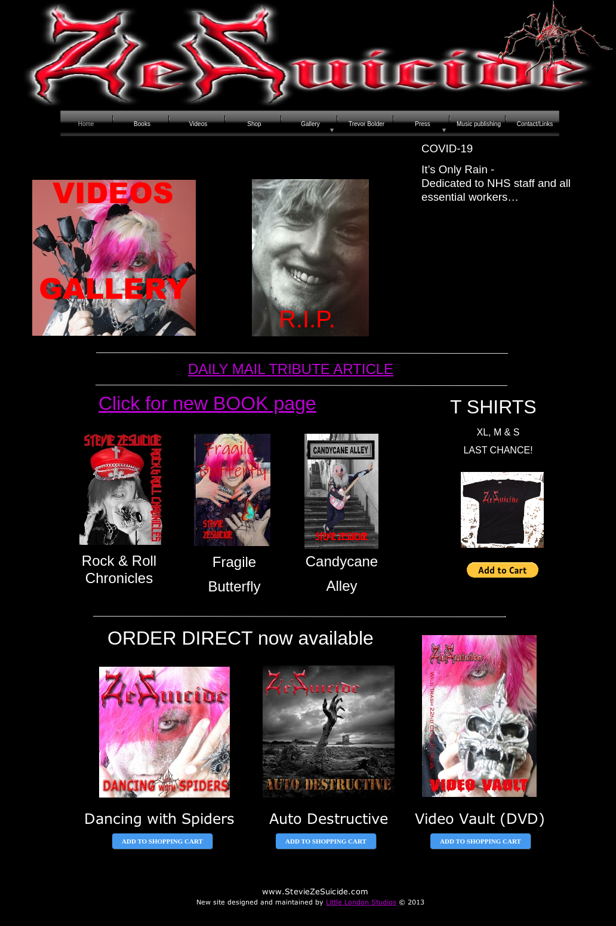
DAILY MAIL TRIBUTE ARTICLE (290, 369)
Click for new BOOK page (207, 403)
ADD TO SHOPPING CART (162, 841)
